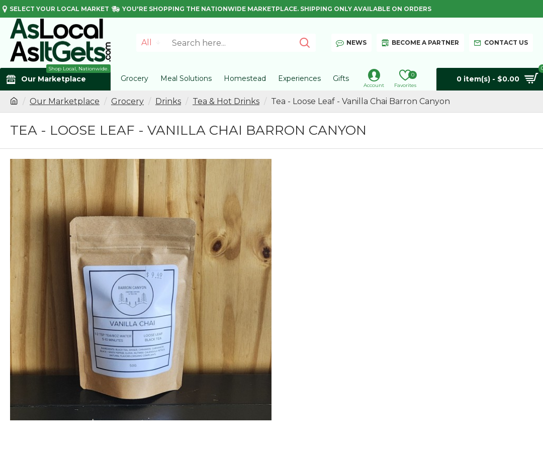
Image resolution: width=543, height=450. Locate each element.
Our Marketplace (65, 101)
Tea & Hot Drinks (226, 101)
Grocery (127, 101)
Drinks (168, 101)
